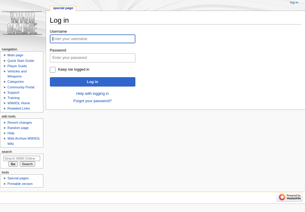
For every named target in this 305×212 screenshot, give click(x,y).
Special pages (18, 178)
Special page (63, 8)
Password (58, 50)
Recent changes (19, 122)
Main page (15, 55)
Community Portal (20, 87)
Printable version (19, 184)
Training (13, 98)
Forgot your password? (92, 101)
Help (10, 133)
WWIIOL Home (18, 103)
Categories (15, 81)
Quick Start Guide (20, 60)
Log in (92, 82)
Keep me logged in (73, 69)
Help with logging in (92, 94)
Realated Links (18, 108)
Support (13, 92)
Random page (18, 128)
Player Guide (17, 66)
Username (58, 31)
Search (7, 151)
